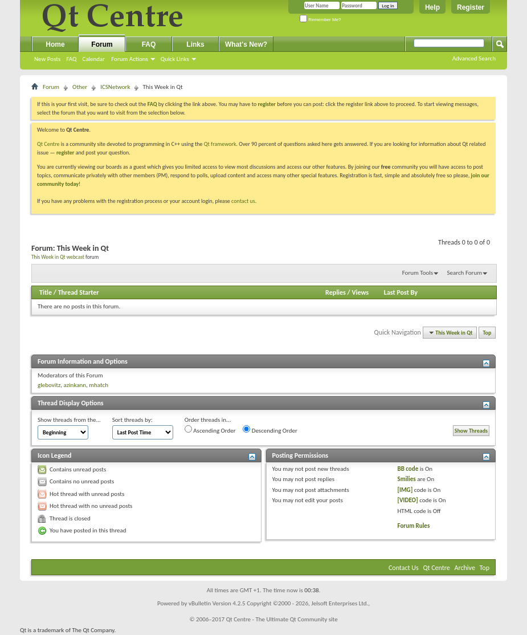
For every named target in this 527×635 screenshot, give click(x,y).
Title (45, 292)
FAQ (71, 59)
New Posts (47, 59)
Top (487, 332)
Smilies (407, 479)
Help (432, 7)
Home (55, 44)
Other (79, 87)
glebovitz (49, 385)
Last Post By (401, 292)
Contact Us (404, 568)
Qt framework (220, 144)
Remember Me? (320, 19)
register (65, 152)
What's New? (246, 44)
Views (360, 292)
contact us (243, 201)
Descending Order (270, 429)
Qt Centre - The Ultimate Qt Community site (282, 619)
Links (195, 44)
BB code (408, 469)
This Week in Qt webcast (57, 257)
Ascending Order (210, 429)
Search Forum (465, 272)
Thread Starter (78, 292)
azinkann (74, 385)
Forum (101, 44)
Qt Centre (48, 144)
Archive (465, 568)
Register (470, 7)
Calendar (93, 59)
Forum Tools (417, 272)
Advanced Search (474, 58)
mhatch (98, 385)
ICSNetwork (115, 87)
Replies (335, 292)
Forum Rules (414, 526)
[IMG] (405, 490)
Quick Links (175, 59)
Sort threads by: (132, 420)
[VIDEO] (408, 500)
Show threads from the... (69, 420)
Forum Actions (129, 59)
